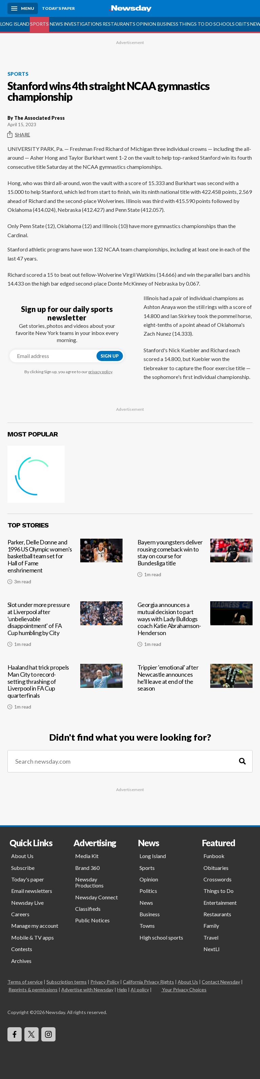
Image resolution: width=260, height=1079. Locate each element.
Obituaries (216, 867)
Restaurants (119, 24)
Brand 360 (87, 867)
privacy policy (100, 371)
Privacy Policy (104, 982)
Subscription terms (66, 982)
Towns (147, 925)
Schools (224, 24)
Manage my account (34, 925)
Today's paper (27, 879)
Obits (242, 24)
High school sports (161, 937)
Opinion (146, 24)
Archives (21, 961)
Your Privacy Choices (184, 989)
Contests (21, 949)
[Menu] (22, 8)
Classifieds (88, 908)
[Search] (242, 761)
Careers (20, 914)
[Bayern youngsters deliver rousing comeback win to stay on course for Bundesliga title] (195, 564)
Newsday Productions (89, 882)
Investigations (83, 24)
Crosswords (217, 879)
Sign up (110, 356)
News (56, 24)
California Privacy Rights (148, 982)
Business (167, 24)
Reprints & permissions (33, 989)
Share (18, 135)
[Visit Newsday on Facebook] (14, 1034)
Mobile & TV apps (32, 937)
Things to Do (196, 24)
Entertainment (220, 902)
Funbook (213, 856)
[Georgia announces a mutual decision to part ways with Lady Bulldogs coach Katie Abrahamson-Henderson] (195, 626)
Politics (148, 890)
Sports (39, 24)
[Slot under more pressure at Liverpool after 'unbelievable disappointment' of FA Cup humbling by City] (65, 626)
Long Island (14, 24)
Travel (210, 937)
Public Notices (92, 920)
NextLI (211, 949)
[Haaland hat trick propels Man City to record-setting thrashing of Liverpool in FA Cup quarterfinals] (65, 689)
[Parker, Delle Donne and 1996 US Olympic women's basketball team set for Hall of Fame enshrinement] (65, 564)
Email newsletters (31, 890)
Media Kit (87, 856)
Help (122, 989)
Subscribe (23, 867)
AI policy (140, 989)
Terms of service (25, 982)
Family (211, 925)
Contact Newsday (221, 982)
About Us (22, 856)
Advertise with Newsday (87, 989)
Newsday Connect (96, 897)
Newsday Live (27, 902)
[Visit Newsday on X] (31, 1034)
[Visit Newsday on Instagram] (48, 1034)
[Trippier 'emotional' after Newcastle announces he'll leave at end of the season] (195, 689)
